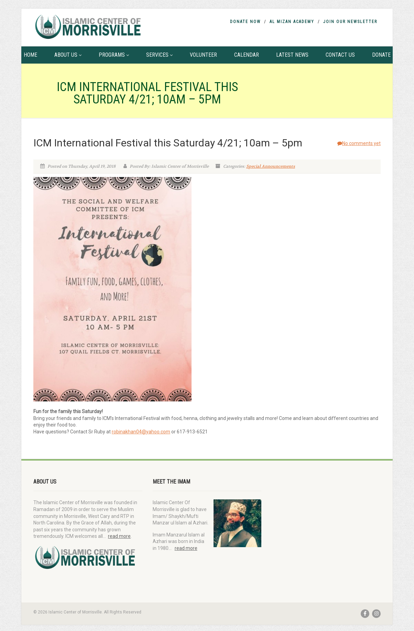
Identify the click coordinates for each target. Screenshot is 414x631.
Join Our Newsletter (350, 21)
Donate (381, 55)
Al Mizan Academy (292, 21)
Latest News (292, 55)
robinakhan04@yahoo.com (141, 431)
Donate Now (245, 21)
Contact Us (340, 55)
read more (119, 536)
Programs (114, 55)
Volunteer (203, 55)
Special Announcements (270, 166)
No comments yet (359, 143)
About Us (67, 55)
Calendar (246, 55)
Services (159, 55)
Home (30, 55)
